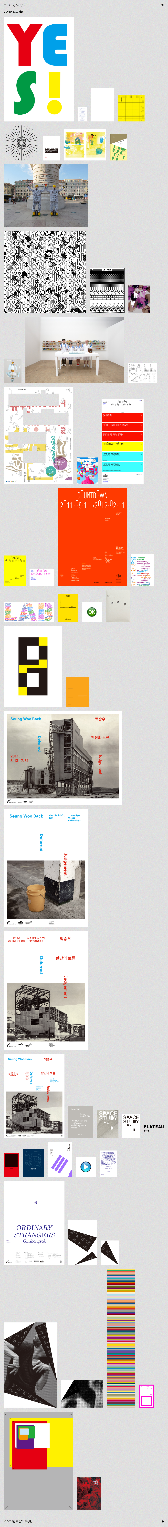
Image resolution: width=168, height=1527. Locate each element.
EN (162, 5)
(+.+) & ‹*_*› (17, 5)
